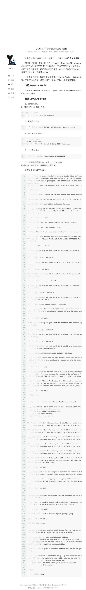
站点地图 (43, 585)
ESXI (56, 52)
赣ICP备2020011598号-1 (56, 585)
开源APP (35, 585)
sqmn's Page (26, 585)
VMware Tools (63, 52)
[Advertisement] (43, 27)
